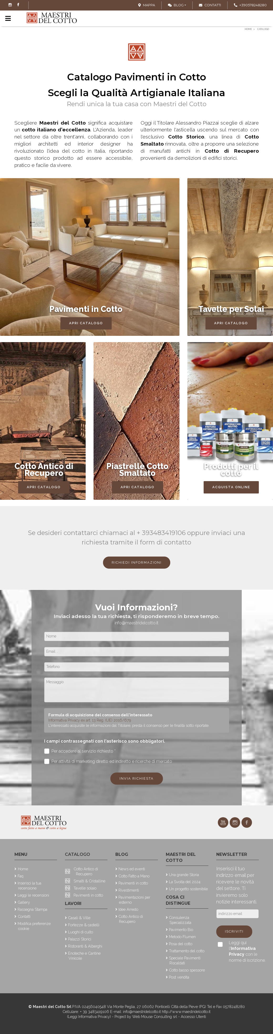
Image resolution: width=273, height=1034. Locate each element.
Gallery (24, 902)
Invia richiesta (137, 778)
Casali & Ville (79, 917)
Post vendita (179, 977)
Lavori (73, 903)
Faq (20, 876)
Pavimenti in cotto (88, 895)
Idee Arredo (128, 909)
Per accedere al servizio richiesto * (80, 751)
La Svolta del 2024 (184, 881)
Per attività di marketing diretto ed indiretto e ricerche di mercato (108, 761)
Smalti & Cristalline (89, 881)
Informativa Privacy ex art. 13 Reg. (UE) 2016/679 (89, 720)
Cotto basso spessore (187, 970)
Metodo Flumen (182, 936)
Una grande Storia (184, 874)
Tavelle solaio (85, 888)
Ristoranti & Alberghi (85, 946)
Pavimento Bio (181, 929)
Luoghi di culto (80, 932)
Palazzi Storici (79, 939)
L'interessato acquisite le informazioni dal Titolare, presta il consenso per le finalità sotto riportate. (128, 725)
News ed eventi (132, 869)
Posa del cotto (180, 944)
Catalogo (77, 854)
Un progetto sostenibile (188, 889)
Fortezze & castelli (83, 925)
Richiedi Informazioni (137, 562)
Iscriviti (234, 931)
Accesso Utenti (193, 1016)
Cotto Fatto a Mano (134, 876)
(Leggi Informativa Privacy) (89, 1016)
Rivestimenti (129, 890)
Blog (176, 5)
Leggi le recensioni (33, 895)
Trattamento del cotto (186, 951)
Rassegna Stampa (32, 909)
